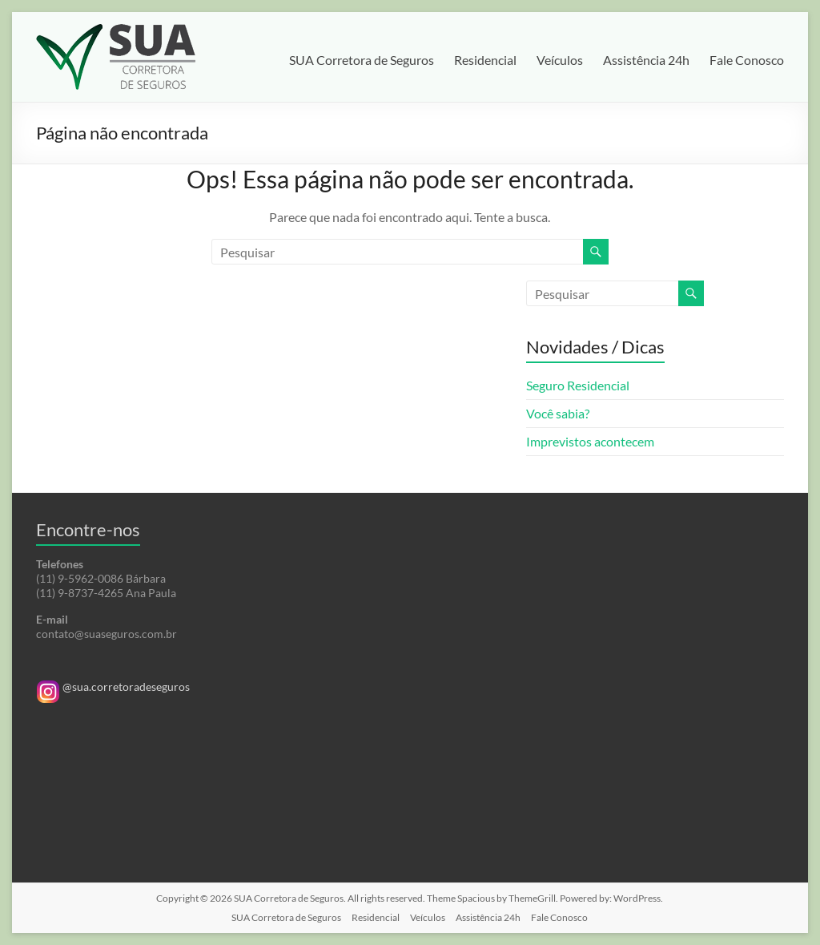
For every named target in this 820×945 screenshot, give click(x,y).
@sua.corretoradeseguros (113, 686)
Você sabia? (557, 413)
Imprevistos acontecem (590, 441)
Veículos (560, 59)
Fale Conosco (746, 59)
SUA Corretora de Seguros (361, 59)
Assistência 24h (646, 59)
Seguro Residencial (577, 385)
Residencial (485, 59)
